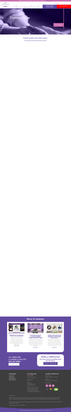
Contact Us (27, 7)
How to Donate (24, 6)
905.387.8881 (15, 361)
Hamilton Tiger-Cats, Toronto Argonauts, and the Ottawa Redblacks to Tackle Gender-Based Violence (54, 336)
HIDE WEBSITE (63, 6)
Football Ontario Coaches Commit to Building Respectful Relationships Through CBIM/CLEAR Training (35, 336)
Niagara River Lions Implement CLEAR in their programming (16, 335)
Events (38, 6)
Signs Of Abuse (11, 375)
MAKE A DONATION (50, 363)
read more (16, 345)
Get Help (15, 6)
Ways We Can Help (12, 378)
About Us (32, 6)
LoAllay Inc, (26, 410)
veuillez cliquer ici (49, 0)
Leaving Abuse (11, 377)
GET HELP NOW (14, 364)
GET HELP (58, 24)
